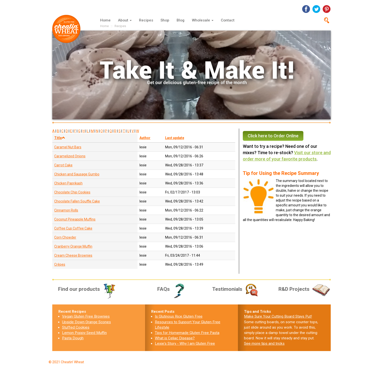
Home (105, 20)
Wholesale (202, 20)
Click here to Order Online (273, 135)
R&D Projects (304, 289)
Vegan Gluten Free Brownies (86, 316)
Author (144, 138)
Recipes (146, 20)
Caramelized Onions (69, 156)
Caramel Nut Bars (67, 147)
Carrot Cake (63, 165)
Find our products (87, 289)
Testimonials (235, 289)
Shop (164, 20)
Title (59, 138)
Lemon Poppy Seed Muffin (84, 333)
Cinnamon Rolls (66, 210)
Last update (174, 138)
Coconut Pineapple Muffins (75, 219)
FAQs (172, 289)
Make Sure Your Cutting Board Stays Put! (278, 316)
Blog (180, 20)
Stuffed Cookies (75, 327)
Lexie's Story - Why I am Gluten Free (185, 343)
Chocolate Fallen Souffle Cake (77, 201)
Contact (227, 20)
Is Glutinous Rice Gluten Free (178, 316)
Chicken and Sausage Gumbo (76, 174)
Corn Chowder (65, 237)
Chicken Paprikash (68, 183)
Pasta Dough (73, 338)
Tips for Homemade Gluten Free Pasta (187, 333)
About (125, 20)
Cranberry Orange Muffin (73, 246)
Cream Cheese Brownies (73, 255)
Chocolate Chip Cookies (72, 192)
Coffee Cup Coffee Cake (73, 228)
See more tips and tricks (264, 343)
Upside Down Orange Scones (86, 322)
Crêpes (59, 264)
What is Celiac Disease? (175, 338)
